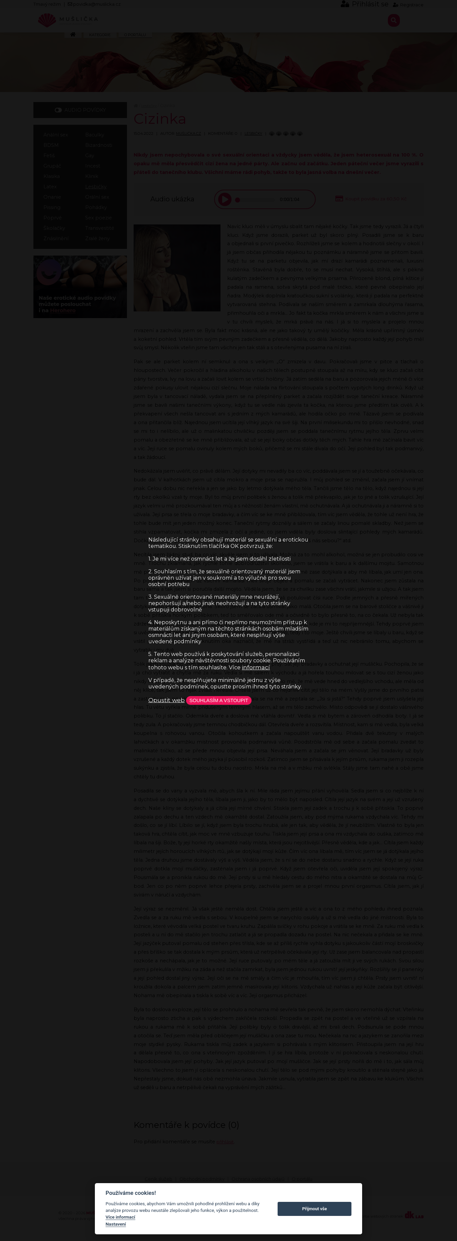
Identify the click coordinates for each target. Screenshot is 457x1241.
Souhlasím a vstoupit (224, 700)
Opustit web (166, 699)
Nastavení (116, 1224)
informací (256, 666)
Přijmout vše (314, 1208)
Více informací (120, 1217)
